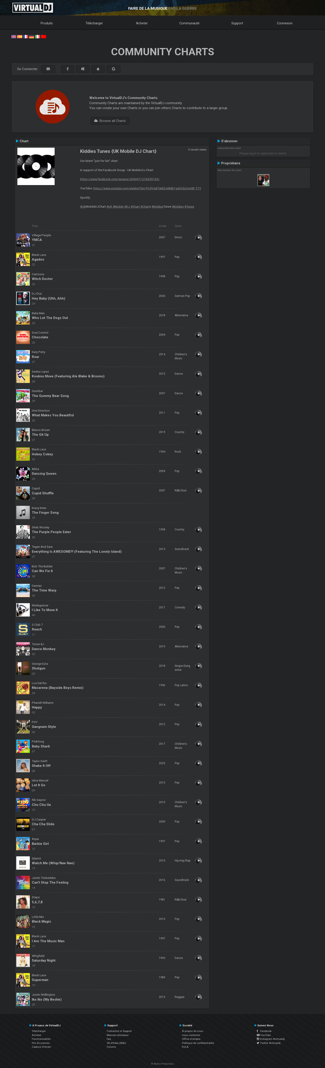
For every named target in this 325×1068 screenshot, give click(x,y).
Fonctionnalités (41, 1038)
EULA (185, 1046)
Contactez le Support (119, 1031)
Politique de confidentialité (198, 1043)
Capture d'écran (41, 1046)
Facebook (264, 1031)
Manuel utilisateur (118, 1035)
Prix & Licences (41, 1043)
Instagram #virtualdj (271, 1038)
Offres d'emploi (191, 1038)
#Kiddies (157, 206)
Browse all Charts (110, 121)
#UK (83, 206)
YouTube (264, 1035)
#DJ (127, 206)
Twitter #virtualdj (269, 1043)
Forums (111, 1046)
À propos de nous (192, 1031)
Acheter (142, 23)
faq (109, 1038)
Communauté (189, 23)
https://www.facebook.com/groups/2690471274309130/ (120, 179)
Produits (47, 23)
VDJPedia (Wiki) (116, 1043)
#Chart (135, 206)
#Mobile (118, 206)
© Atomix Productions (162, 1063)
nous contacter (191, 1035)
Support (237, 23)
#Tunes (189, 206)
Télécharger (94, 23)
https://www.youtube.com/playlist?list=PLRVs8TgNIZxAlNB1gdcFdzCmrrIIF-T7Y (147, 188)
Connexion (284, 23)
